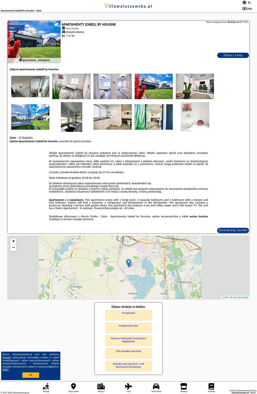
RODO (5, 369)
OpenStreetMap (240, 297)
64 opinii (74, 141)
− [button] (13, 248)
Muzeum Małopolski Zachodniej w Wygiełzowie (128, 340)
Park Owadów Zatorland (128, 351)
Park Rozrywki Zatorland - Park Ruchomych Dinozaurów (128, 365)
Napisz (253, 392)
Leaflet (225, 297)
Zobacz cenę (233, 55)
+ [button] (13, 241)
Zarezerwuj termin (233, 230)
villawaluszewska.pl (128, 6)
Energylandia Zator (128, 325)
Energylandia (128, 312)
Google (7, 357)
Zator (12, 28)
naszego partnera (83, 219)
